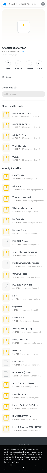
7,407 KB (13, 56)
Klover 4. (5, 51)
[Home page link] (5, 4)
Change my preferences (12, 462)
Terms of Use (23, 445)
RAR (5, 56)
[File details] (23, 115)
